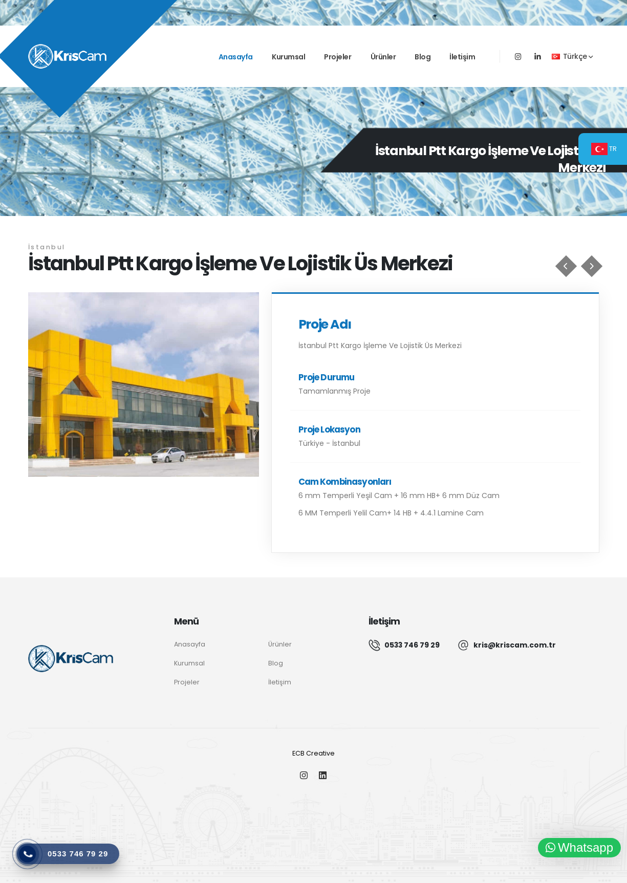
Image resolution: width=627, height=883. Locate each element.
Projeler (337, 57)
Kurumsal (288, 57)
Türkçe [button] (572, 56)
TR (604, 149)
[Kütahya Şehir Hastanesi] (566, 266)
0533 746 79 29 (412, 645)
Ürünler (383, 57)
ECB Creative (313, 753)
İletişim (462, 57)
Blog (422, 57)
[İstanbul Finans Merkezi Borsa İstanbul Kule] (591, 266)
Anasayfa (236, 57)
